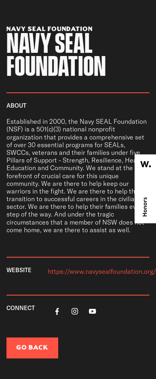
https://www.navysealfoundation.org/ (102, 271)
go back (32, 348)
